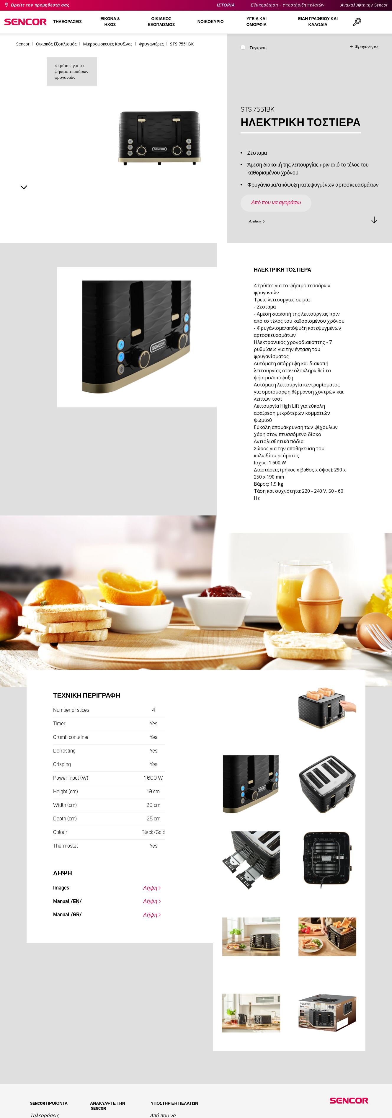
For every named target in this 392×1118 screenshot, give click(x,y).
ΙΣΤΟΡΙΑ (226, 5)
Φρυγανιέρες (367, 47)
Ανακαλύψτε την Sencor (364, 5)
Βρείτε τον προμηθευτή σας (40, 5)
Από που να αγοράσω (276, 202)
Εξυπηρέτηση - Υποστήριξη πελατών (288, 5)
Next (24, 187)
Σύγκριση (258, 48)
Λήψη (150, 888)
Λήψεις (255, 222)
